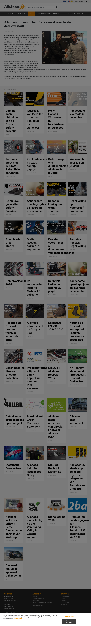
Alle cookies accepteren (69, 621)
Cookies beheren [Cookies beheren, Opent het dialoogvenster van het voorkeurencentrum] (69, 616)
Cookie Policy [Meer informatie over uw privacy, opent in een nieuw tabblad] (18, 618)
